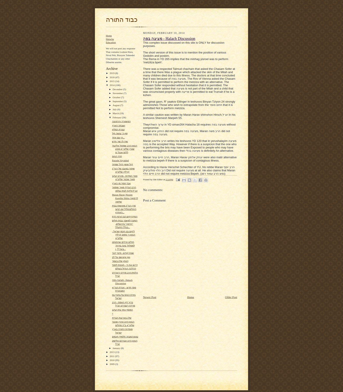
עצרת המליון (118, 129)
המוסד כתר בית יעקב (122, 309)
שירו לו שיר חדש (120, 141)
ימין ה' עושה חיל (120, 133)
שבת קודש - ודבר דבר (123, 253)
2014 (112, 85)
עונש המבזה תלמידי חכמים (125, 336)
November (118, 93)
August (116, 105)
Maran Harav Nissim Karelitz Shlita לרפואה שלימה (125, 198)
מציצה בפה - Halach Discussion (169, 38)
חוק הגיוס (117, 156)
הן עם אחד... (118, 137)
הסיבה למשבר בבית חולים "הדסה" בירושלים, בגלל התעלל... (124, 224)
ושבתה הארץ (118, 125)
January (117, 348)
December (118, 89)
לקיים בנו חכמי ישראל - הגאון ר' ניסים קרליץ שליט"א (123, 234)
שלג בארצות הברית (121, 317)
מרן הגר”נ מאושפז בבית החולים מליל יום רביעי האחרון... (124, 209)
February (117, 117)
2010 (112, 360)
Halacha (110, 39)
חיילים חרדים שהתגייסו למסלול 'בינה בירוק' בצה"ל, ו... (123, 245)
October (117, 97)
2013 (112, 352)
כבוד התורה (121, 19)
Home (109, 35)
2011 (112, 356)
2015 (112, 81)
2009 (112, 364)
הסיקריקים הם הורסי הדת (124, 216)
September (118, 101)
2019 (112, 73)
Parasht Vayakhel (120, 160)
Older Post (231, 297)
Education (111, 42)
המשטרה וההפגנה (121, 121)
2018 (112, 77)
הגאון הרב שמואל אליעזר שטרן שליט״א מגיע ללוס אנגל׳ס (124, 149)
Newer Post (149, 297)
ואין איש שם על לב (121, 257)
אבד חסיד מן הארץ (121, 183)
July (115, 109)
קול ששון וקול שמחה (122, 164)
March (116, 113)
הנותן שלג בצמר (120, 261)
